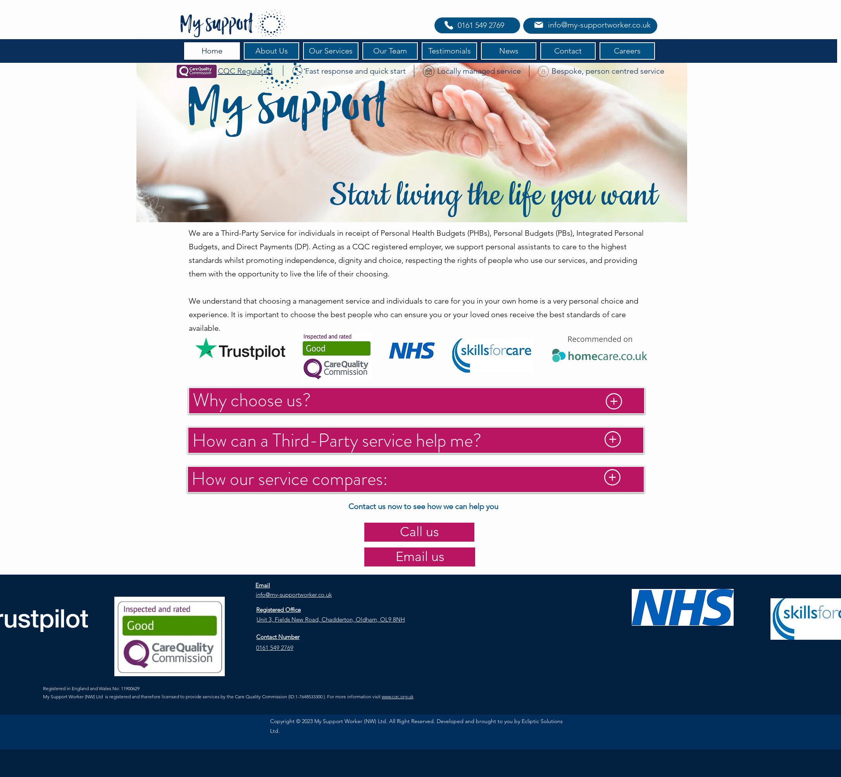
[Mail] (538, 25)
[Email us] (420, 557)
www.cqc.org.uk (398, 696)
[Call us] (419, 532)
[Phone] (449, 25)
